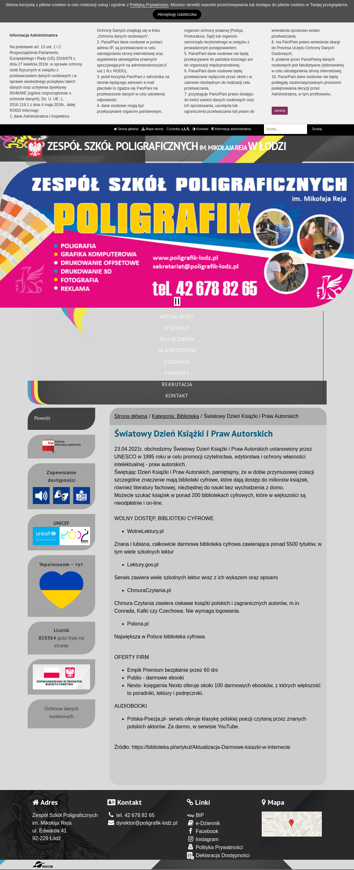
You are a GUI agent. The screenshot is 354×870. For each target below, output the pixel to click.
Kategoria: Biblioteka (175, 416)
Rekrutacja (177, 384)
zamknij (279, 110)
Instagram (203, 839)
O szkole (177, 327)
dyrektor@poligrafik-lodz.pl (142, 823)
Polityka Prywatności (215, 847)
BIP (195, 815)
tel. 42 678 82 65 (131, 815)
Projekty (177, 373)
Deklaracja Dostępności (218, 855)
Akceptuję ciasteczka (177, 14)
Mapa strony (152, 129)
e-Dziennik (203, 823)
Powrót (42, 418)
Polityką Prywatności (149, 4)
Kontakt (176, 395)
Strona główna (126, 129)
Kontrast (200, 129)
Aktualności (177, 316)
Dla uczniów (177, 339)
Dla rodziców (177, 350)
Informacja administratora (231, 129)
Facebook (202, 831)
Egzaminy (177, 362)
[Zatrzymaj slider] (177, 301)
